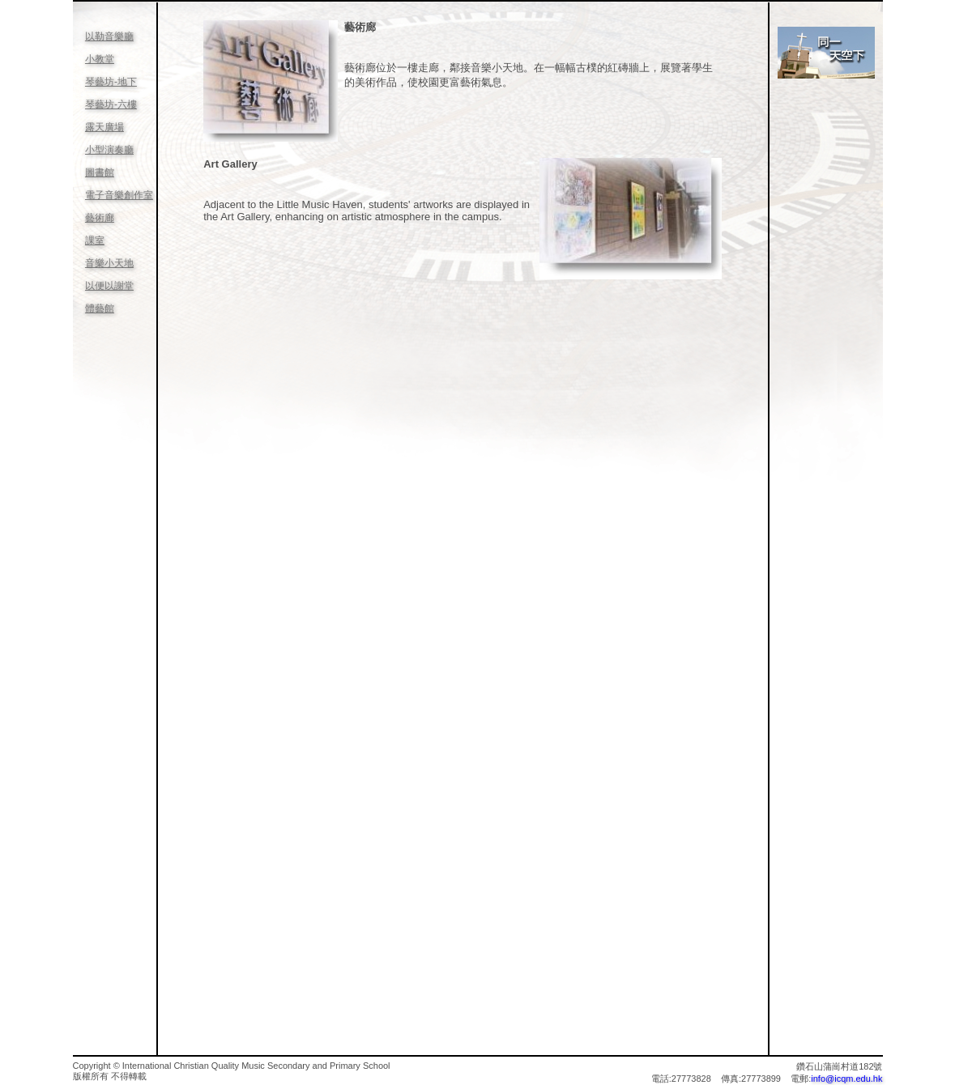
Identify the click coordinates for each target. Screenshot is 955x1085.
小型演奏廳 (109, 149)
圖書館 (99, 172)
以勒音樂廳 (109, 36)
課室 (94, 240)
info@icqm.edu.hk (846, 1078)
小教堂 (99, 59)
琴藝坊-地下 (111, 81)
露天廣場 (104, 127)
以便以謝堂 (109, 285)
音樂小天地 (109, 263)
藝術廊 (99, 217)
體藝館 (99, 308)
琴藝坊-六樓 (111, 104)
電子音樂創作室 (119, 195)
